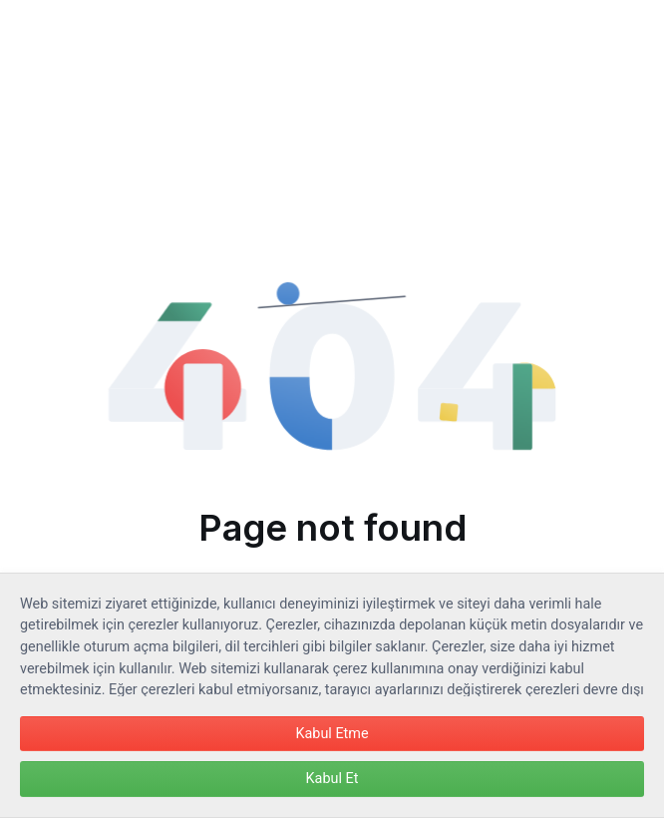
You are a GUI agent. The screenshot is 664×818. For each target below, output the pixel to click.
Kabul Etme (331, 733)
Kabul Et (332, 778)
